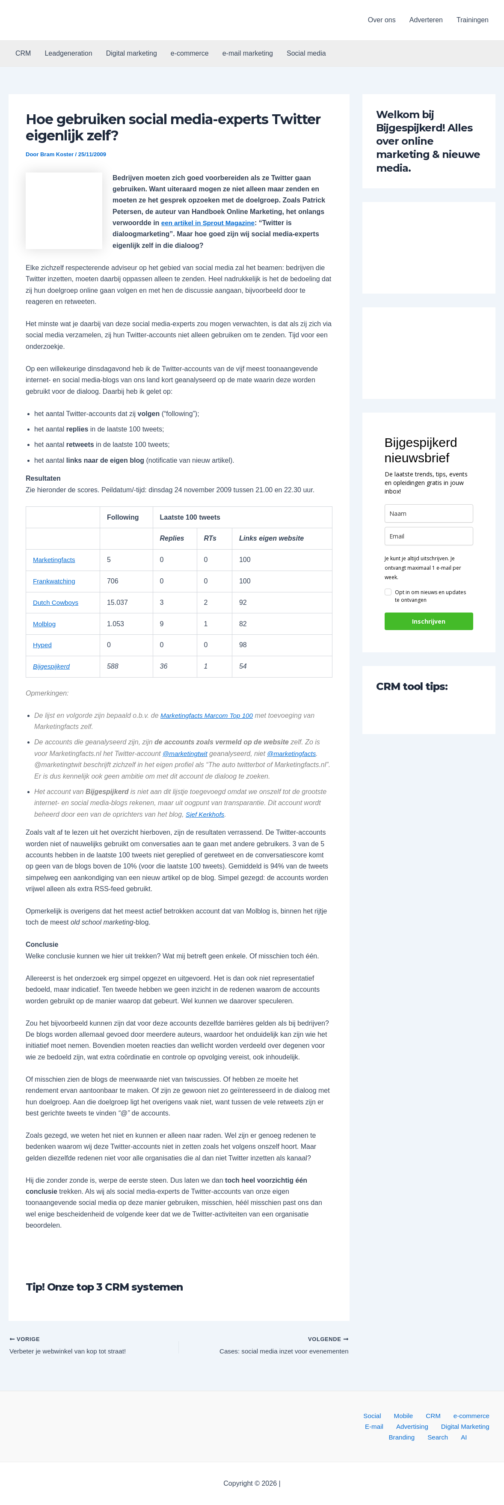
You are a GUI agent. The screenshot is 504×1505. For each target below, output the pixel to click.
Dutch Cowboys (57, 602)
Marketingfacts (55, 559)
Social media (306, 53)
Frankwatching (55, 581)
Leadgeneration (68, 53)
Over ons (382, 20)
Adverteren (426, 20)
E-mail (485, 1414)
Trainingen (473, 20)
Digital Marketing (430, 1425)
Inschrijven (428, 621)
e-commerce (190, 53)
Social (365, 1414)
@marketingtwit (186, 753)
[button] (64, 20)
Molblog (45, 623)
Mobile (391, 1414)
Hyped (43, 644)
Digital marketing (131, 53)
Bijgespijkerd (52, 666)
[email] (429, 536)
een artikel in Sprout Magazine (210, 222)
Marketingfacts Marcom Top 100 (209, 715)
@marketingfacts (295, 753)
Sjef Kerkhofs (206, 814)
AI (443, 1436)
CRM (23, 53)
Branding (476, 1425)
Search (422, 1436)
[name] (429, 513)
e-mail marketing (247, 53)
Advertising (381, 1425)
